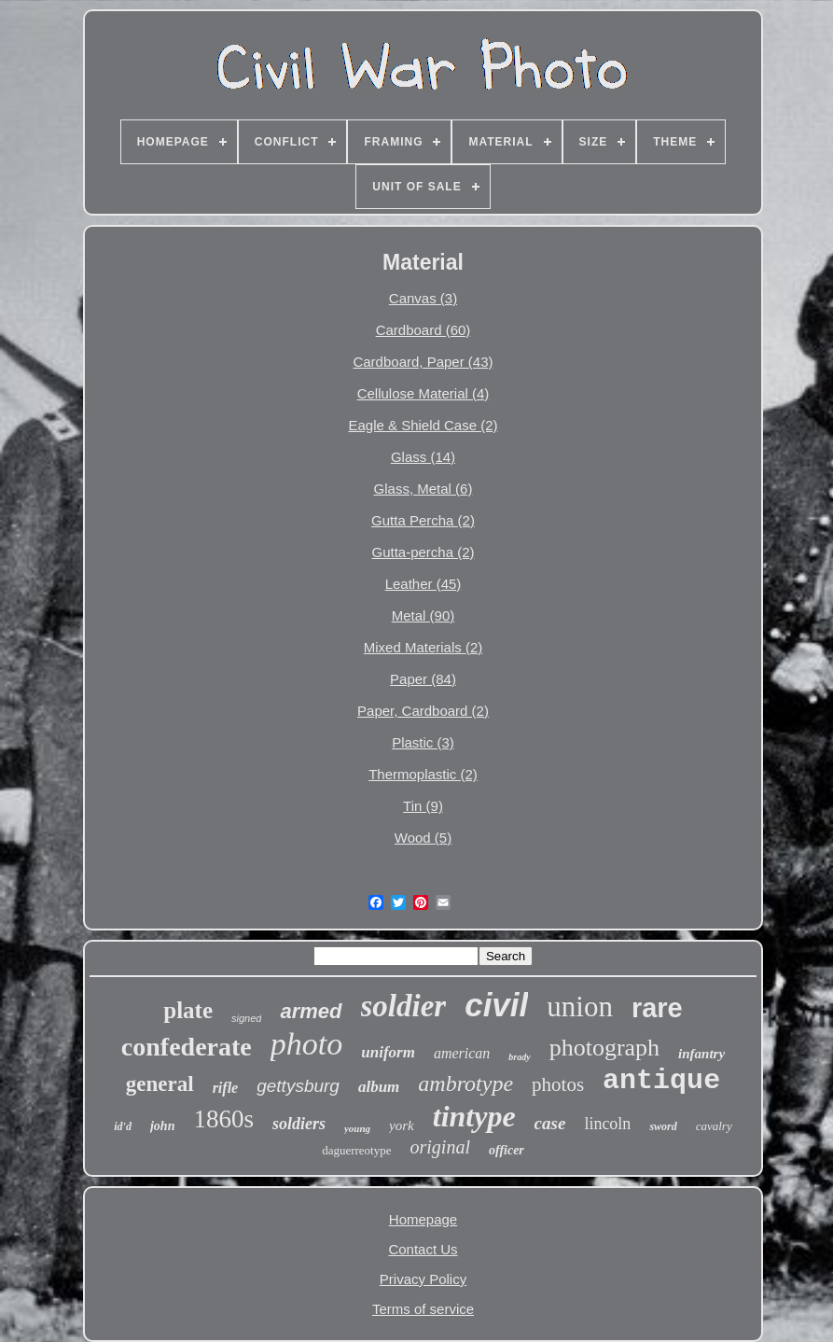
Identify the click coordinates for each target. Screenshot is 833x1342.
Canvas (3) (423, 298)
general (160, 1084)
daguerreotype (356, 1150)
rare (657, 1008)
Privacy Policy (423, 1279)
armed (310, 1011)
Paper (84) (423, 679)
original (440, 1147)
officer (506, 1150)
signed (246, 1018)
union (580, 1006)
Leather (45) (423, 584)
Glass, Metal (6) (423, 488)
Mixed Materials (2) (423, 647)
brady (519, 1057)
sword (662, 1126)
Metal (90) (423, 615)
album (378, 1087)
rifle (226, 1088)
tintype (474, 1116)
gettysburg (298, 1086)
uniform (388, 1052)
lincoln (607, 1123)
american (462, 1053)
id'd (123, 1126)
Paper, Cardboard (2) (423, 711)
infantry (701, 1053)
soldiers (299, 1123)
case (550, 1123)
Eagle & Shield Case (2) (422, 425)
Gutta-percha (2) (422, 552)
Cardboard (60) (423, 330)
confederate (186, 1046)
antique (661, 1081)
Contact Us (422, 1249)
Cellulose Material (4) (423, 393)
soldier (404, 1006)
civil (496, 1004)
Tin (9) (423, 806)
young (357, 1128)
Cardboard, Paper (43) (423, 362)
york (401, 1125)
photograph (604, 1047)
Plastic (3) (423, 742)
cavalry (714, 1126)
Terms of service (423, 1309)
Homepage (423, 1219)
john (162, 1126)
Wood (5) (423, 838)
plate (188, 1010)
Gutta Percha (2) (423, 520)
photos (558, 1084)
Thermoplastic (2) (423, 774)
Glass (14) (423, 457)
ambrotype (465, 1083)
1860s (223, 1119)
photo (306, 1044)
